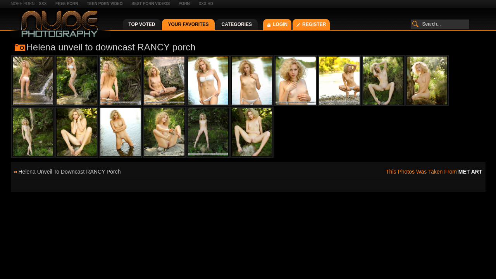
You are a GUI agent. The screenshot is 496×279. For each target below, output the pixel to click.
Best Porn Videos (150, 4)
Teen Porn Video (104, 4)
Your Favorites (188, 24)
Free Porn (66, 4)
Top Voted (142, 24)
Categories (237, 24)
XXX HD (206, 4)
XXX (42, 4)
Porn (184, 4)
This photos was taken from (434, 172)
